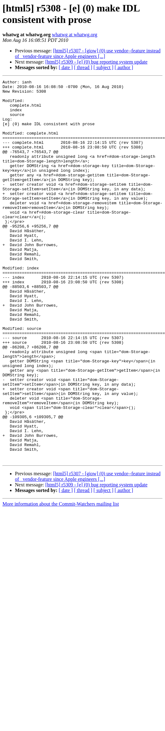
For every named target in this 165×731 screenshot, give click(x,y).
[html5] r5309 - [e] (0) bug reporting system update (96, 61)
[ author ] (124, 67)
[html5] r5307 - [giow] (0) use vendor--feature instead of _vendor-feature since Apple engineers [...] (87, 53)
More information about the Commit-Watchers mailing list (60, 580)
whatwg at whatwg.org (74, 34)
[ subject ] (103, 67)
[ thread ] (83, 67)
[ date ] (66, 67)
